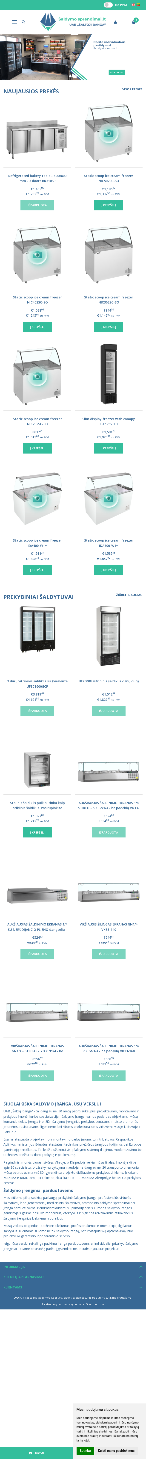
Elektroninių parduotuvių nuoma (62, 1304)
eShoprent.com (94, 1304)
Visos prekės (132, 89)
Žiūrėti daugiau (129, 595)
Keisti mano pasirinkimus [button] (116, 1451)
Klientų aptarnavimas (23, 1277)
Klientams (12, 1287)
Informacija (14, 1266)
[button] (70, 76)
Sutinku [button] (85, 1451)
